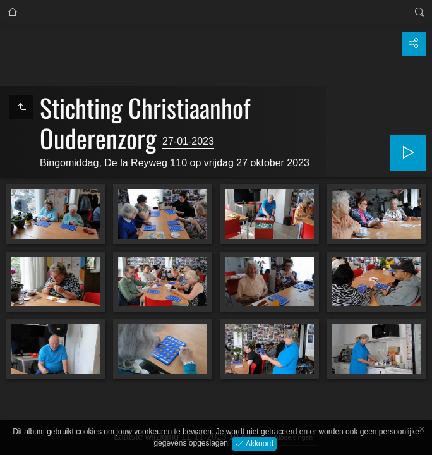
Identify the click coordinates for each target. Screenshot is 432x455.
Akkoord (258, 443)
